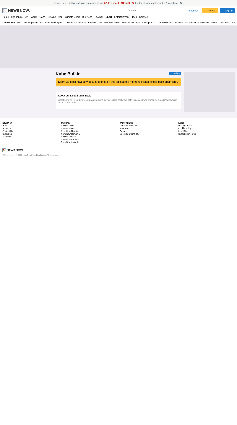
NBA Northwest (106, 137)
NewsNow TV (8, 401)
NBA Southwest (86, 189)
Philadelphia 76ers (130, 22)
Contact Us (7, 396)
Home (5, 17)
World (34, 17)
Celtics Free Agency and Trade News (101, 303)
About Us (6, 393)
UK (26, 17)
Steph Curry (65, 235)
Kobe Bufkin (8, 22)
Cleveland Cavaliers (207, 22)
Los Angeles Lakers (32, 22)
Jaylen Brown (66, 287)
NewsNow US (67, 393)
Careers (123, 396)
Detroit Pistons (164, 22)
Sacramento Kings (85, 365)
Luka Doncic (80, 145)
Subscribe (7, 399)
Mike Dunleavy (67, 251)
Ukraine (51, 17)
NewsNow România (70, 399)
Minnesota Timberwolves (71, 137)
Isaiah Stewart (93, 145)
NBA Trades (113, 251)
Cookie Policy (184, 393)
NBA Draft (79, 259)
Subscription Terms (187, 399)
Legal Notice (184, 396)
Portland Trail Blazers (70, 303)
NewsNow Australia (70, 407)
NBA (19, 22)
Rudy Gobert (89, 181)
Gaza (41, 17)
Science (141, 17)
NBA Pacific (71, 153)
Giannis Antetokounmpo (71, 349)
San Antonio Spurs (53, 22)
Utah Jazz (224, 22)
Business (86, 17)
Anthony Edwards (91, 137)
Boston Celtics (94, 22)
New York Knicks (111, 22)
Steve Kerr (65, 243)
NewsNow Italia (68, 401)
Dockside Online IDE (129, 399)
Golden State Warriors (75, 22)
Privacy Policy (184, 390)
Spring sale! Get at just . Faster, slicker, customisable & (116, 3)
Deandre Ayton (67, 145)
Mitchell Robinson (68, 365)
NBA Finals (99, 189)
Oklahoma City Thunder (184, 22)
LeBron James (86, 129)
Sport (107, 17)
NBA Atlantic (97, 279)
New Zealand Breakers (70, 279)
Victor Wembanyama (91, 173)
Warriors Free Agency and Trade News (94, 235)
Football (97, 17)
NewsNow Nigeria (69, 396)
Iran (59, 17)
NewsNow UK (67, 390)
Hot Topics (17, 17)
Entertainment (120, 17)
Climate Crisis (70, 17)
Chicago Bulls (148, 22)
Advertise (124, 393)
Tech (132, 17)
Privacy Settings (186, 401)
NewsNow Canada (69, 404)
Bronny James (67, 129)
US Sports (82, 153)
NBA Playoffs (80, 357)
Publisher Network (128, 390)
